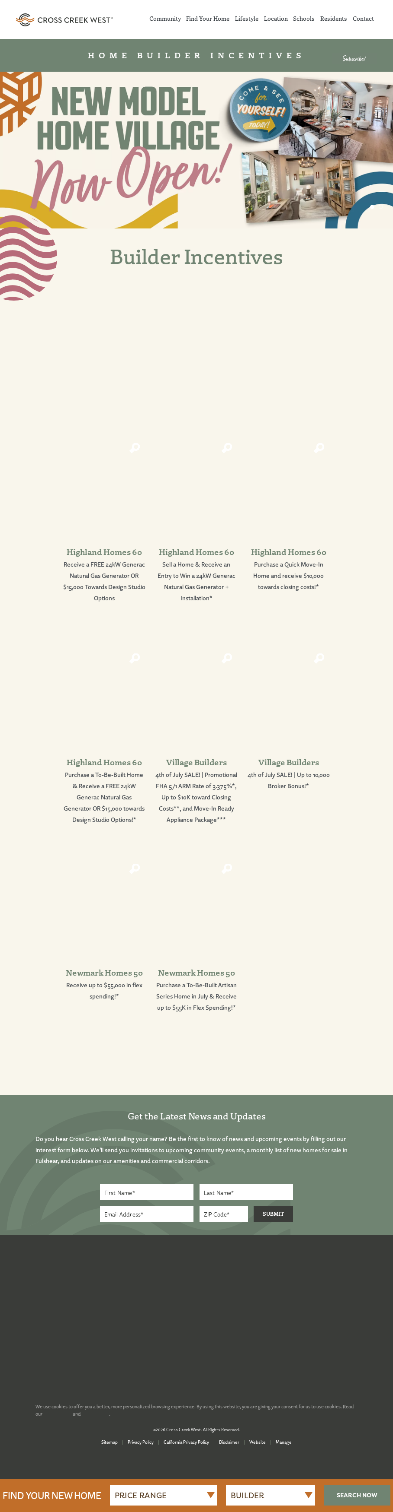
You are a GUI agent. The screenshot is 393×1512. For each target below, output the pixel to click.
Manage (284, 1442)
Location (276, 18)
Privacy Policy (141, 1442)
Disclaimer (229, 1442)
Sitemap (109, 1442)
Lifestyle (246, 18)
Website (257, 1442)
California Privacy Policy (186, 1442)
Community (165, 18)
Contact (363, 18)
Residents (333, 18)
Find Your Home (207, 18)
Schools (304, 18)
